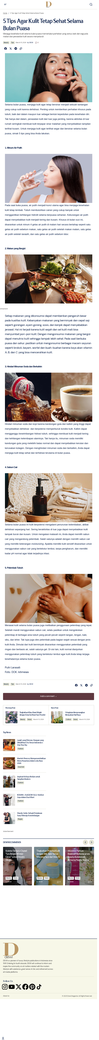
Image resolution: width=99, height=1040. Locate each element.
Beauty (6, 43)
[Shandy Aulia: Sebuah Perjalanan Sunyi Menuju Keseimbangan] (9, 818)
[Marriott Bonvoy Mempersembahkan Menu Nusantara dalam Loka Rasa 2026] (9, 763)
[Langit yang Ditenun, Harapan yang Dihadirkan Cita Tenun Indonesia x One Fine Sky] (9, 745)
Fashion (20, 748)
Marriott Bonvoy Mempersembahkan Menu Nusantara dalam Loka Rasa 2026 (31, 760)
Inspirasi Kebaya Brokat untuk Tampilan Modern (28, 777)
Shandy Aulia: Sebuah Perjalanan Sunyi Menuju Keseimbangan (29, 814)
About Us (6, 996)
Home (5, 13)
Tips (12, 43)
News (30, 719)
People (20, 819)
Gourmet (21, 767)
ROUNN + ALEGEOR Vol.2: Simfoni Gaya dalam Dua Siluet (30, 796)
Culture (68, 719)
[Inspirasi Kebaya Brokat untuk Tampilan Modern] (9, 781)
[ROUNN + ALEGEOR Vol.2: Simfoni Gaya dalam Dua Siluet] (9, 800)
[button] (5, 4)
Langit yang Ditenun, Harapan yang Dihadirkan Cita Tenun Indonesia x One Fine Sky (30, 742)
